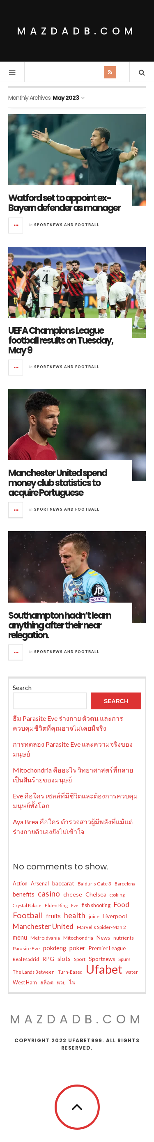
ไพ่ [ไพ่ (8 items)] (72, 982)
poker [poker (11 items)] (77, 948)
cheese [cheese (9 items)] (72, 894)
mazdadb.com (77, 31)
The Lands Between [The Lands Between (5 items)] (34, 972)
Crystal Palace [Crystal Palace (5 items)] (27, 905)
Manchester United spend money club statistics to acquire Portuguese (57, 483)
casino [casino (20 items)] (49, 893)
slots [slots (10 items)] (64, 958)
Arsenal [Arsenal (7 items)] (40, 884)
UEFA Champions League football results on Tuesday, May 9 (60, 340)
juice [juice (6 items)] (94, 916)
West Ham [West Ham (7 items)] (25, 982)
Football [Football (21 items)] (28, 915)
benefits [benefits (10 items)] (23, 894)
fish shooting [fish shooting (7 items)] (96, 905)
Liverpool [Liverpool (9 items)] (115, 916)
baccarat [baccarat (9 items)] (63, 883)
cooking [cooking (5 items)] (117, 894)
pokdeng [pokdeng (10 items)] (54, 948)
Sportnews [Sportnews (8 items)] (102, 959)
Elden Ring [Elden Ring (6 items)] (56, 905)
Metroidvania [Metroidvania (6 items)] (45, 938)
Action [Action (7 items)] (20, 884)
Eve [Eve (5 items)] (74, 905)
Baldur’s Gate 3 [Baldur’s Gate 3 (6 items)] (94, 884)
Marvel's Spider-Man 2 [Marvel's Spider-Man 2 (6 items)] (101, 927)
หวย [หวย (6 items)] (61, 982)
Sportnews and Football (66, 224)
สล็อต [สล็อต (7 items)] (46, 982)
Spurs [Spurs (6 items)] (124, 959)
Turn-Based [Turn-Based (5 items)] (70, 972)
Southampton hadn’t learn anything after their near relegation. (59, 625)
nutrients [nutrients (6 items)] (123, 938)
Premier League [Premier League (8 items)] (107, 948)
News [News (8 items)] (103, 937)
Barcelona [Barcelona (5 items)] (125, 883)
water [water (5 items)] (132, 972)
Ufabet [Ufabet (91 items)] (104, 969)
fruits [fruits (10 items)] (53, 916)
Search (22, 687)
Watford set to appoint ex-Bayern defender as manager (64, 203)
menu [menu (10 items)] (20, 937)
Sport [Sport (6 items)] (79, 959)
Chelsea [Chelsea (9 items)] (95, 894)
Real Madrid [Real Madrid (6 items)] (26, 959)
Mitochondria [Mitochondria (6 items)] (78, 938)
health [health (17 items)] (74, 915)
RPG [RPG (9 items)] (48, 958)
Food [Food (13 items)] (121, 905)
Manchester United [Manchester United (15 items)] (43, 926)
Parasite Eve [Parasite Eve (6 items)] (26, 948)
